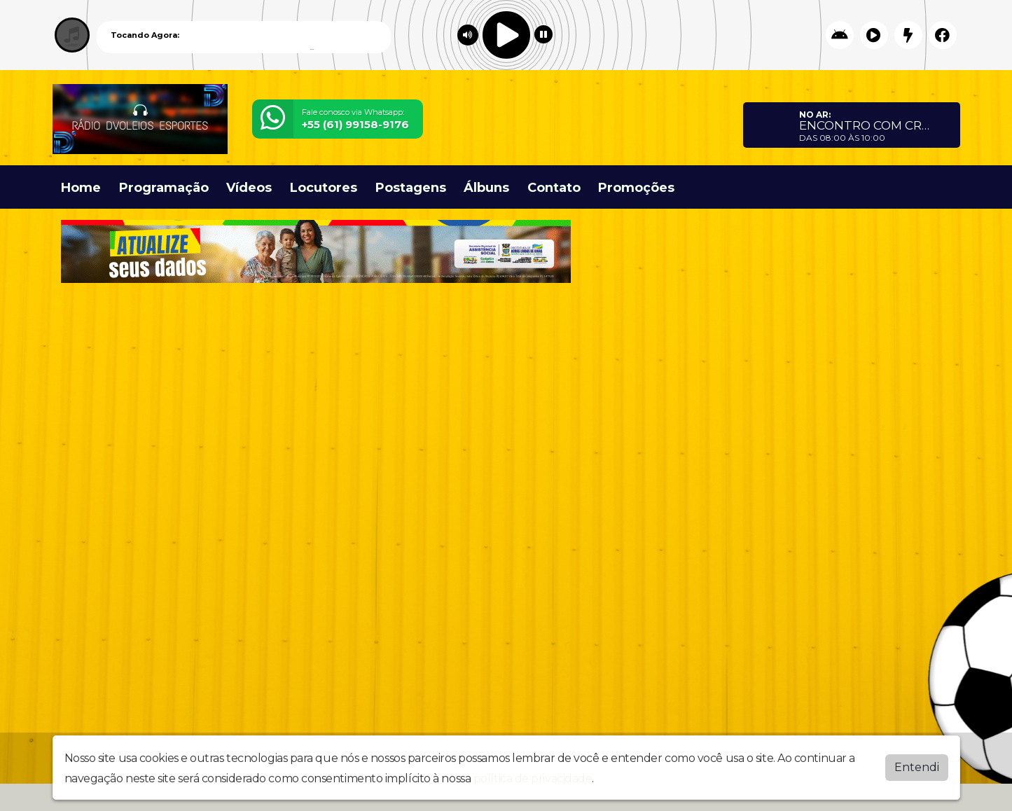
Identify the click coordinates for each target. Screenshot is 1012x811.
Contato (554, 187)
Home (81, 187)
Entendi (916, 767)
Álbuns (486, 187)
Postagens (410, 187)
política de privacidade (532, 778)
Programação (164, 187)
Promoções (636, 187)
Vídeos (249, 187)
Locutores (323, 187)
